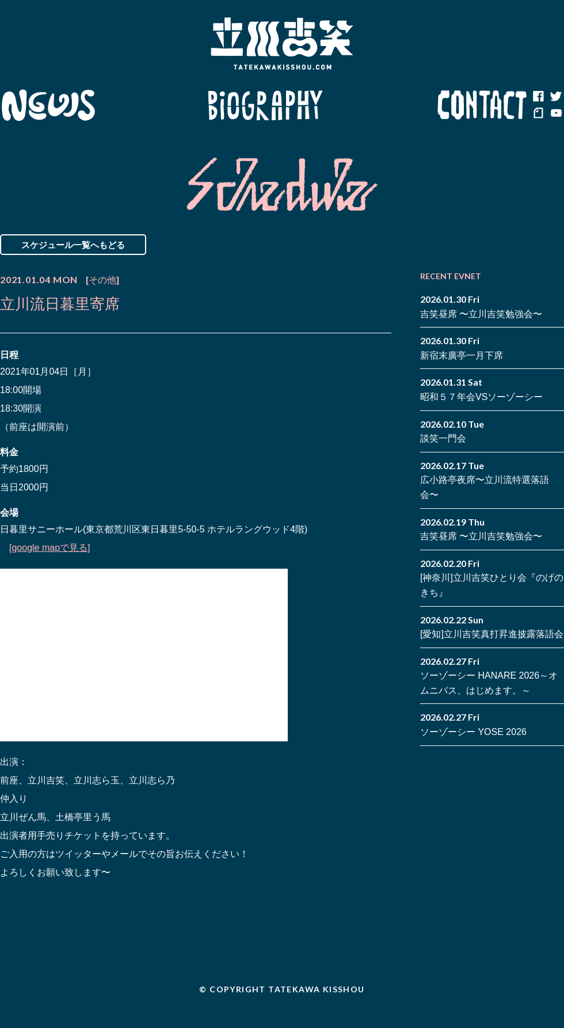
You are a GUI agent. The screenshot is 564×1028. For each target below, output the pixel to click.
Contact (482, 105)
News (48, 105)
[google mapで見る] (49, 548)
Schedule (151, 105)
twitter (555, 96)
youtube (555, 114)
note (538, 114)
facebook (538, 96)
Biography (265, 105)
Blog (380, 105)
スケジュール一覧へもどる (73, 244)
